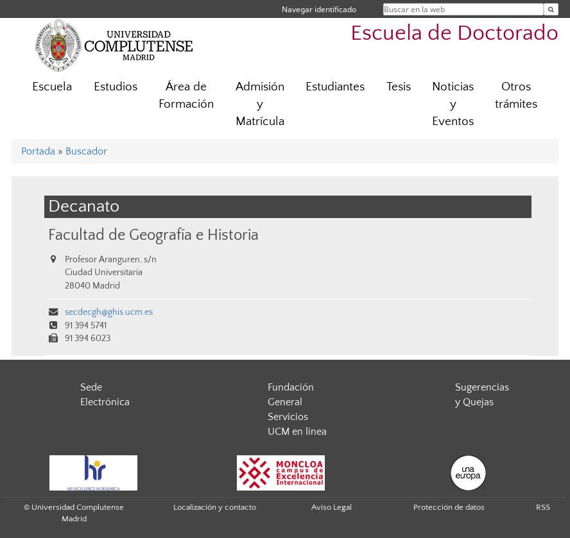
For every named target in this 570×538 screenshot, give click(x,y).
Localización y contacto (214, 507)
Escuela (52, 87)
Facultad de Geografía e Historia (153, 235)
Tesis (398, 87)
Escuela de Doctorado (454, 34)
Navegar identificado (319, 9)
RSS (543, 507)
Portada (38, 151)
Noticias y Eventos (453, 104)
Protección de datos (449, 507)
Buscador (86, 151)
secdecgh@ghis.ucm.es (109, 312)
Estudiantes (335, 87)
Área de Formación (186, 95)
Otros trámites (516, 95)
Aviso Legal (331, 507)
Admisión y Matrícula (260, 104)
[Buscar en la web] (551, 9)
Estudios (115, 87)
